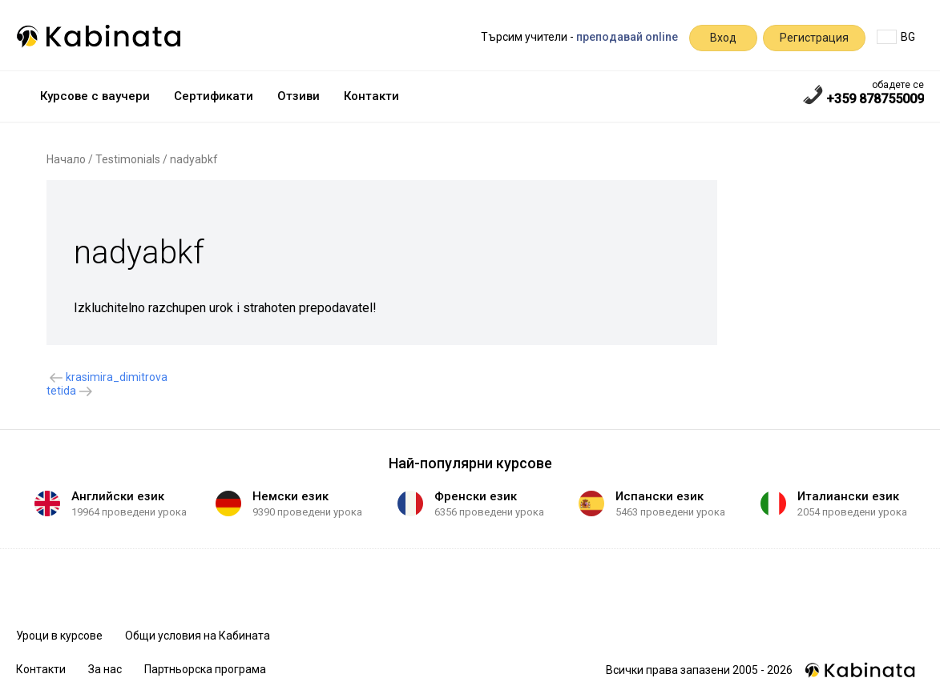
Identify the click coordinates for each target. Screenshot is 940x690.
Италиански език (848, 496)
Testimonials (127, 159)
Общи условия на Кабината (197, 635)
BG (896, 37)
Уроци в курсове (59, 635)
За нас (105, 669)
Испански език (659, 496)
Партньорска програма (205, 669)
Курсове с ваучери (95, 96)
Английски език (117, 496)
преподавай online (627, 36)
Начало (66, 159)
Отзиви (298, 96)
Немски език (290, 496)
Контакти (371, 96)
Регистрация (814, 37)
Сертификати (213, 96)
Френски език (475, 496)
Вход (723, 37)
